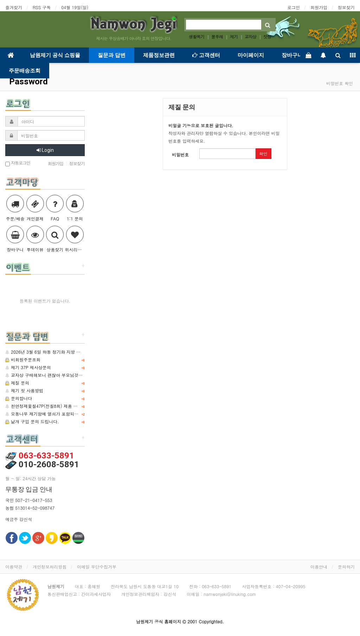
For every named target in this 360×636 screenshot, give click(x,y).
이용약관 (13, 567)
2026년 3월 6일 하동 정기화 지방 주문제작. (50, 352)
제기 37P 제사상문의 (28, 367)
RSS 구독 (42, 7)
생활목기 (196, 36)
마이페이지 (251, 55)
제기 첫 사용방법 (24, 390)
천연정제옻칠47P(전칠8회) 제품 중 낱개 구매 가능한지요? (63, 406)
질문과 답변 (112, 55)
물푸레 (217, 36)
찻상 (267, 36)
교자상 (250, 36)
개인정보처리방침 (49, 567)
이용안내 (318, 567)
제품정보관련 (159, 55)
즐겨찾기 (13, 7)
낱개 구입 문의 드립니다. (32, 421)
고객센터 (206, 55)
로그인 (293, 7)
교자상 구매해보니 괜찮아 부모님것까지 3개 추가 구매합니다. (67, 375)
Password (27, 81)
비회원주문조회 (22, 359)
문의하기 (346, 567)
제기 (234, 36)
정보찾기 (346, 7)
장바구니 (292, 55)
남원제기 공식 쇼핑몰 (55, 55)
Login (45, 150)
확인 (263, 153)
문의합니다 (18, 398)
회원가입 (318, 7)
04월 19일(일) (74, 7)
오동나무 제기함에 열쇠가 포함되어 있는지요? (52, 414)
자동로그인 (17, 163)
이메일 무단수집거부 (96, 567)
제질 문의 (17, 383)
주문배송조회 (24, 71)
